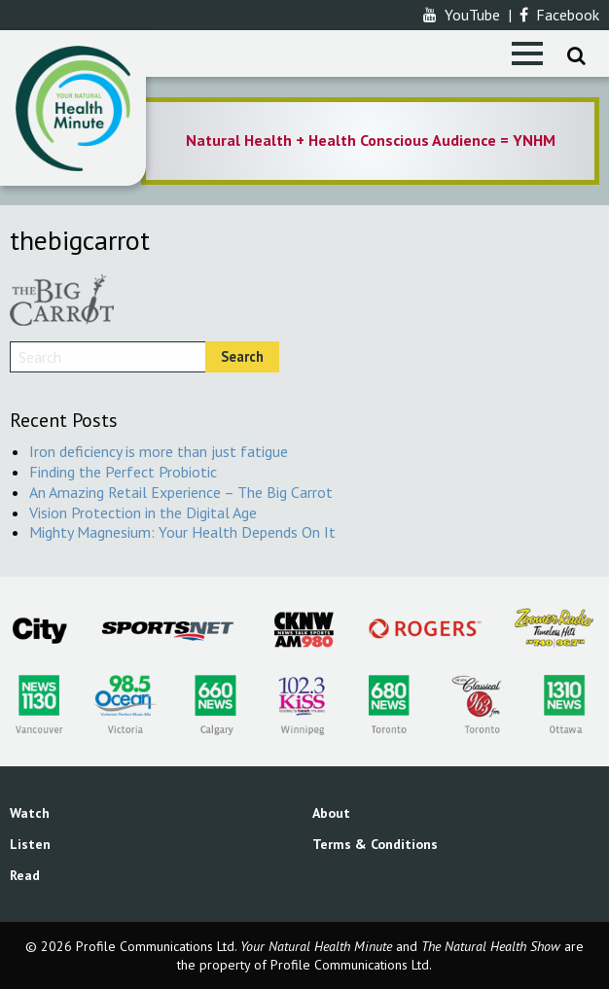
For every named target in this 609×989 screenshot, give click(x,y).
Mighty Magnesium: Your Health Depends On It (182, 532)
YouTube (461, 14)
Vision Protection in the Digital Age (143, 512)
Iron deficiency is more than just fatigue (158, 451)
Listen (30, 844)
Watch (30, 813)
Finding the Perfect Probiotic (123, 471)
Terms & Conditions (375, 844)
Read (25, 875)
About (331, 813)
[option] (370, 141)
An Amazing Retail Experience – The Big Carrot (181, 492)
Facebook (559, 14)
